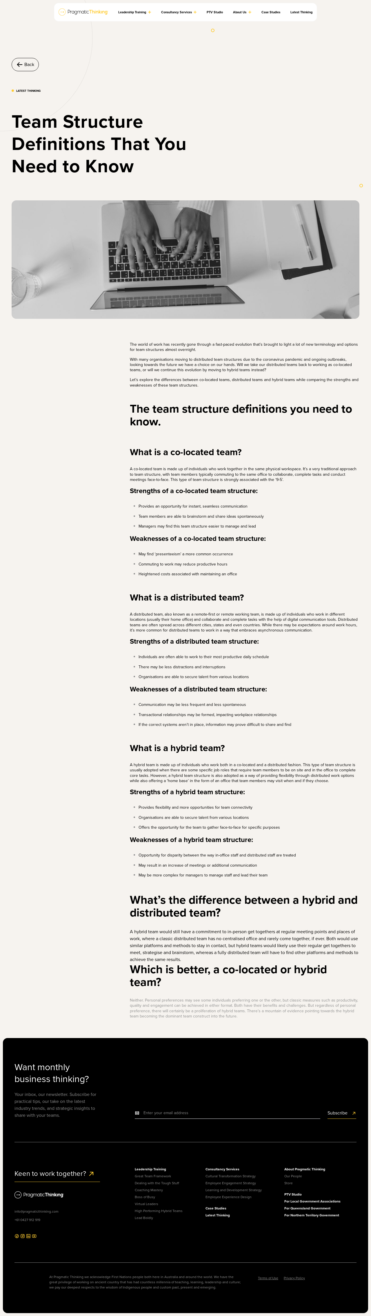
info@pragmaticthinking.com (36, 1211)
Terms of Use (268, 1278)
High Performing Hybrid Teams (159, 1210)
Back (25, 64)
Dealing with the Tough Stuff (157, 1183)
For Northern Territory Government (311, 1215)
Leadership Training (150, 1169)
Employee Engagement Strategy (230, 1183)
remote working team (240, 614)
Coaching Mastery (149, 1190)
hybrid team (182, 776)
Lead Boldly (144, 1217)
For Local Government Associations (312, 1201)
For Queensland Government (307, 1208)
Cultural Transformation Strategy (230, 1176)
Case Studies (215, 1208)
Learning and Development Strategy (233, 1190)
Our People (293, 1176)
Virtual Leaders (146, 1204)
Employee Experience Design (228, 1197)
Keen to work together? (54, 1173)
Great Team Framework (153, 1176)
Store (288, 1183)
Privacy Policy (294, 1278)
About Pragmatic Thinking (304, 1169)
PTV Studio (293, 1194)
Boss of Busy (145, 1197)
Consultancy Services (222, 1169)
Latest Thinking (217, 1215)
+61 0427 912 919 (27, 1219)
